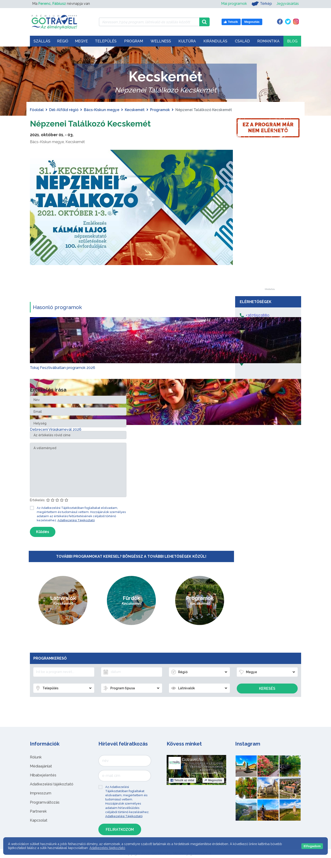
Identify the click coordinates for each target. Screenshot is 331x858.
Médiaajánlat (41, 766)
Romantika (268, 41)
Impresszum (40, 793)
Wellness (161, 41)
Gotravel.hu (192, 759)
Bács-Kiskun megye (101, 110)
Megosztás (213, 780)
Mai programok (234, 3)
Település (106, 41)
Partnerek (38, 811)
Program (133, 41)
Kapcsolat (38, 820)
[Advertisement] (269, 219)
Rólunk (36, 757)
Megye (81, 41)
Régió (62, 41)
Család (242, 41)
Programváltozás (45, 802)
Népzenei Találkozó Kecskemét (98, 123)
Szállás (42, 41)
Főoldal (37, 110)
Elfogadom (312, 846)
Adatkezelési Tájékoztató (76, 520)
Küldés (42, 532)
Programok (160, 110)
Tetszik (182, 780)
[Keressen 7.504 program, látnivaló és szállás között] (149, 22)
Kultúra (187, 41)
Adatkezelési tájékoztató (51, 784)
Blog (292, 41)
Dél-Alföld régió (63, 110)
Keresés (267, 688)
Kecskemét (135, 110)
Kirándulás (215, 41)
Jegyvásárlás (288, 3)
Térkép (261, 3)
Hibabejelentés (43, 775)
